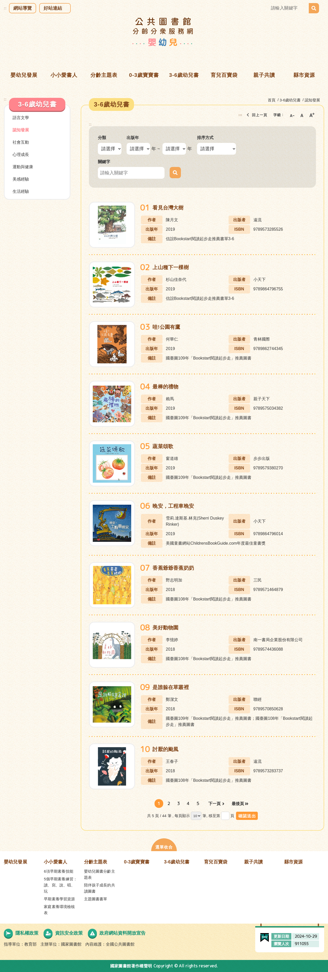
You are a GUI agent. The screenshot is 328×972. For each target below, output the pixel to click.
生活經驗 (21, 191)
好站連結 (53, 8)
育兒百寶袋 (215, 861)
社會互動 (21, 142)
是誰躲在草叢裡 (170, 687)
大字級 (312, 115)
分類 (102, 137)
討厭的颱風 (165, 749)
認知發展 (21, 130)
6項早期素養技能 (58, 871)
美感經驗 (21, 179)
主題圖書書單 (95, 899)
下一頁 (215, 803)
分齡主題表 (95, 861)
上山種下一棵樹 (170, 267)
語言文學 (21, 117)
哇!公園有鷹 (166, 327)
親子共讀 (253, 861)
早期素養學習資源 (59, 899)
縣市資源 (293, 861)
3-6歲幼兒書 (176, 861)
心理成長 (21, 154)
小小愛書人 (55, 861)
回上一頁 (255, 115)
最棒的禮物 (165, 386)
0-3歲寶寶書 (136, 861)
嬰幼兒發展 (15, 861)
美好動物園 (165, 627)
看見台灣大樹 (167, 207)
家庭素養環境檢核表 (59, 909)
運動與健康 (23, 167)
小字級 (292, 115)
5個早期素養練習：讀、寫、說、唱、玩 (60, 885)
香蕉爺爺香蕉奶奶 (173, 568)
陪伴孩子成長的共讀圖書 (99, 888)
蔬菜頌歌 (162, 446)
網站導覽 (22, 8)
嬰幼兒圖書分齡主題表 (99, 874)
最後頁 (238, 803)
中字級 (302, 115)
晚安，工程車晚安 (173, 506)
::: (5, 8)
